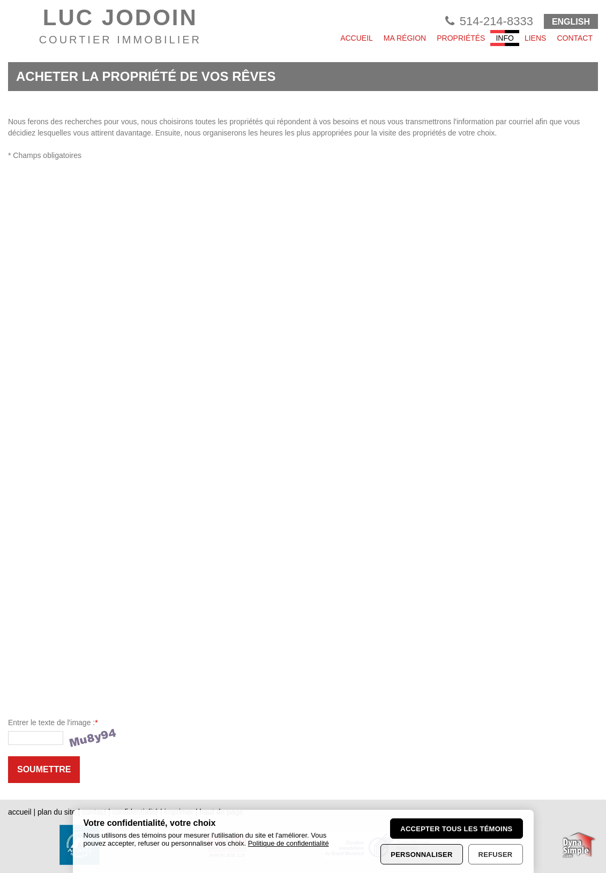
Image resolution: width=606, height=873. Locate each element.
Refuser (495, 855)
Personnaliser (421, 855)
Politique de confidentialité (288, 843)
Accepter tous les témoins (456, 829)
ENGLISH (571, 21)
